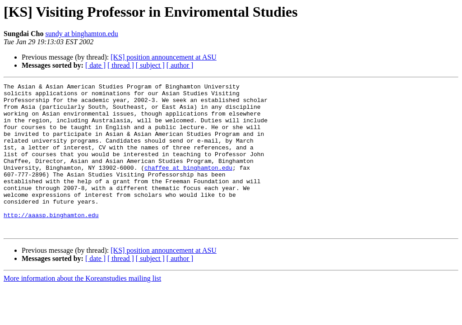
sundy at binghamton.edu (82, 33)
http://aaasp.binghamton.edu (51, 242)
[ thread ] (120, 65)
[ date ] (95, 65)
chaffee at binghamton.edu (188, 185)
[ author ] (180, 65)
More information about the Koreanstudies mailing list (82, 308)
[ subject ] (150, 65)
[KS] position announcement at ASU (164, 57)
